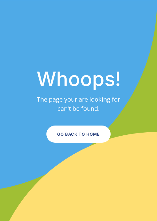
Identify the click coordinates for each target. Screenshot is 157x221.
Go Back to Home (78, 134)
